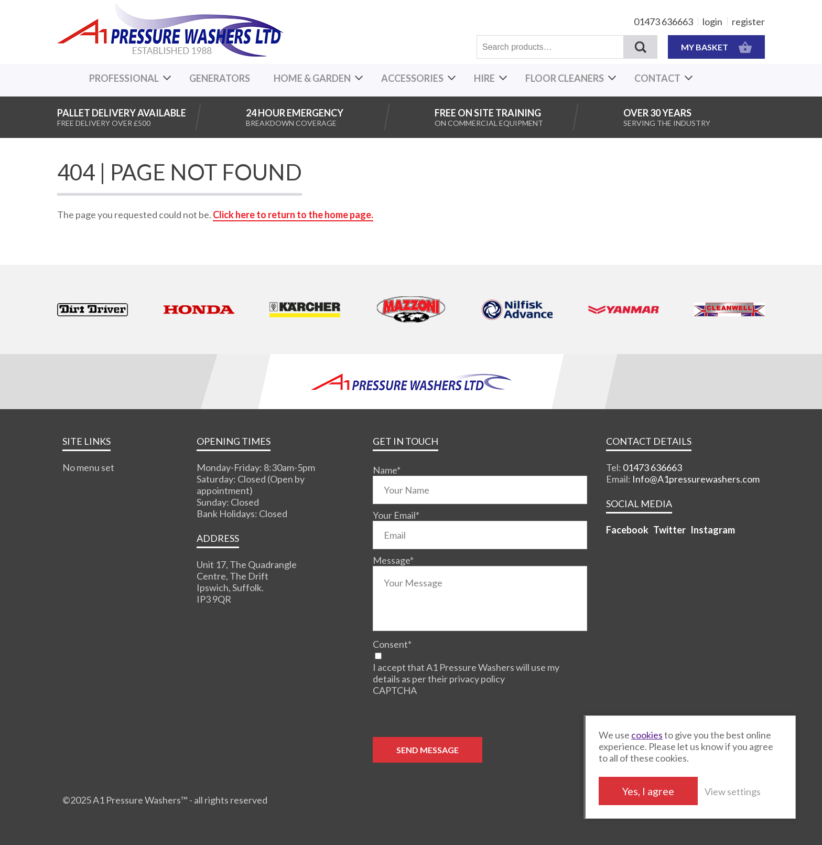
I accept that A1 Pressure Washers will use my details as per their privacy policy (466, 672)
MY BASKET (716, 47)
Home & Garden (312, 78)
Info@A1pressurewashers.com (696, 479)
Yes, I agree (648, 791)
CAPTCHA (395, 690)
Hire (484, 78)
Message (393, 560)
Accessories (412, 78)
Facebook (627, 530)
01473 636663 (663, 21)
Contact (657, 78)
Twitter (669, 530)
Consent (392, 644)
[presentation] (452, 716)
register (748, 21)
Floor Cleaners (564, 78)
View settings (733, 791)
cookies (647, 735)
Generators (219, 78)
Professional (124, 78)
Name (387, 470)
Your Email (396, 515)
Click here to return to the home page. (293, 214)
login (712, 21)
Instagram (712, 530)
